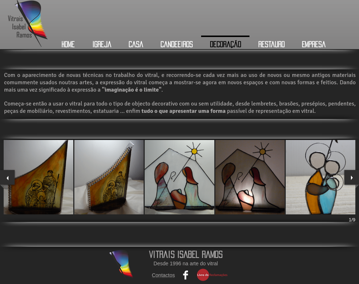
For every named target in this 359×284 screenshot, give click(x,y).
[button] (38, 177)
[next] (351, 177)
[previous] (7, 177)
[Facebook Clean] (185, 275)
